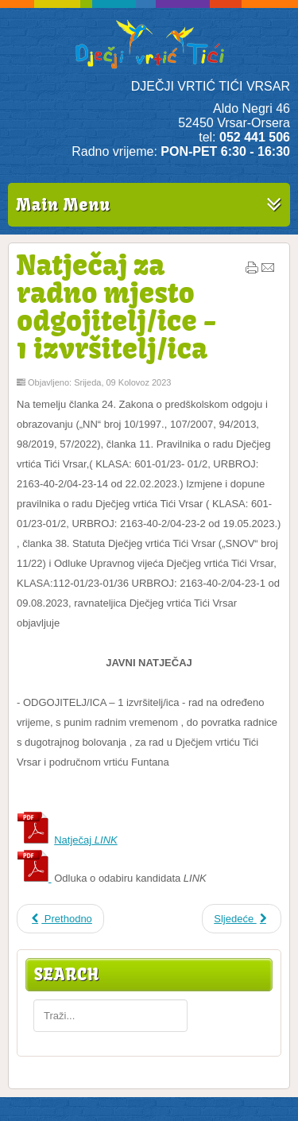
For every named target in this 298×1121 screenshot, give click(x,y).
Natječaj (85, 840)
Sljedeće (241, 919)
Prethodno (60, 919)
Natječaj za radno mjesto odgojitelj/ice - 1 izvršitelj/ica (117, 306)
